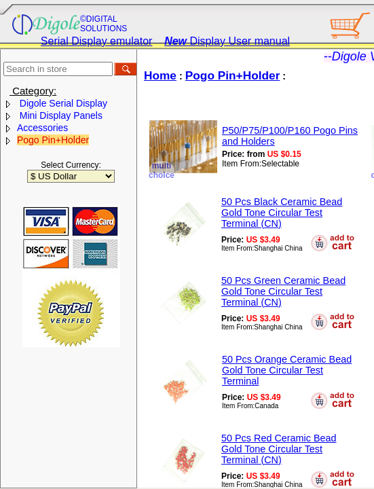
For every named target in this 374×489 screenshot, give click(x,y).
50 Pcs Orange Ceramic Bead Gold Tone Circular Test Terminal (287, 370)
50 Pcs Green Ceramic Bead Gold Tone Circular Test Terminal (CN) (283, 291)
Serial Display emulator (97, 41)
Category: (33, 90)
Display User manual (227, 41)
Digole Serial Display (62, 103)
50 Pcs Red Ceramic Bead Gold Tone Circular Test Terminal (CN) (279, 449)
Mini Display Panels (59, 115)
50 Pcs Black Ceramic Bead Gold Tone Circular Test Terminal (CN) (281, 212)
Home (160, 75)
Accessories (42, 127)
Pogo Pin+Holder (53, 139)
